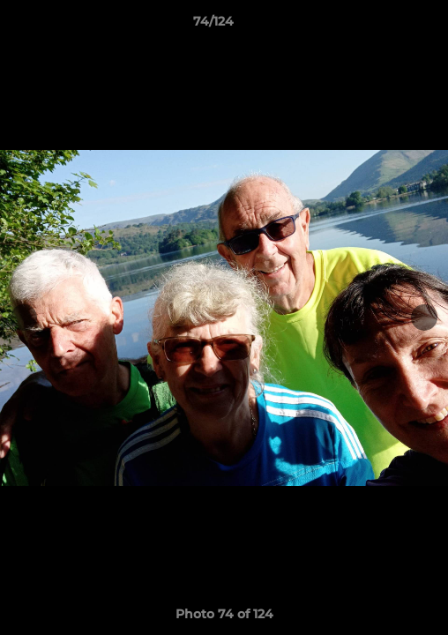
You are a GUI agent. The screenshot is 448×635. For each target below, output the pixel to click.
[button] (384, 26)
